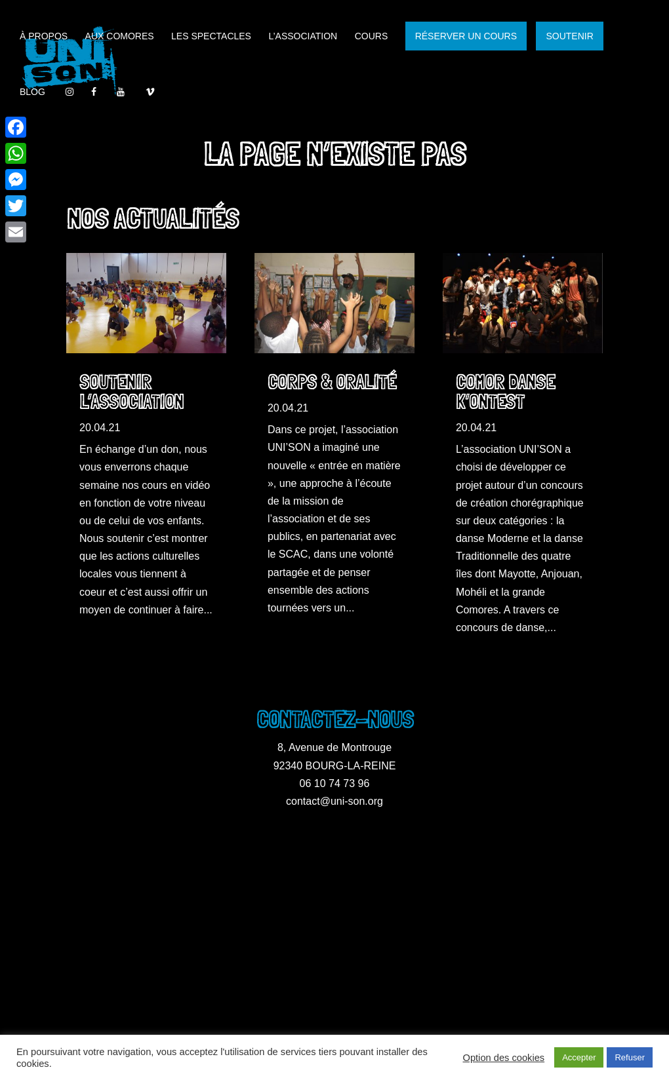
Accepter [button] (579, 1057)
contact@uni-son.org (334, 801)
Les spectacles (211, 36)
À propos (44, 36)
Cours (371, 36)
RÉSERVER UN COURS (466, 36)
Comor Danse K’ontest (505, 392)
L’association (302, 36)
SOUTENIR (569, 36)
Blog (32, 92)
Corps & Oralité (332, 382)
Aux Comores (119, 36)
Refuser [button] (630, 1057)
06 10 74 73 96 (335, 783)
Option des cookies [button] (504, 1057)
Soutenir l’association (131, 392)
